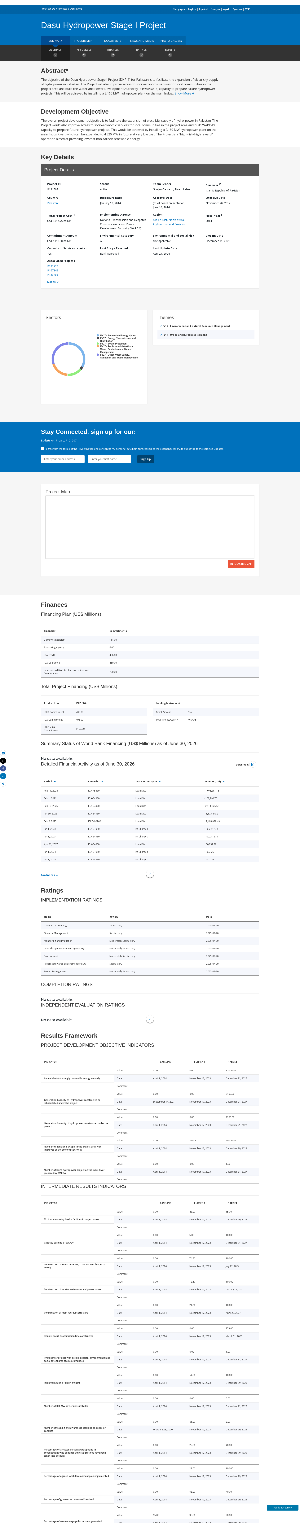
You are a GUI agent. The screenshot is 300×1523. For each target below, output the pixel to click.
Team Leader (162, 184)
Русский (237, 9)
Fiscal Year (214, 215)
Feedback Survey (283, 1507)
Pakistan (52, 203)
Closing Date (214, 235)
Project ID (54, 184)
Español (203, 9)
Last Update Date (165, 248)
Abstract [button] (55, 53)
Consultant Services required (67, 248)
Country (52, 198)
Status (104, 184)
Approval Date (163, 198)
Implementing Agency (115, 214)
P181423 (52, 266)
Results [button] (170, 53)
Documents (112, 40)
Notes (51, 282)
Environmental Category (117, 235)
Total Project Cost (61, 215)
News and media (142, 40)
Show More (184, 93)
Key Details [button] (84, 53)
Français (215, 9)
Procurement (84, 40)
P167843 (52, 270)
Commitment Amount (62, 235)
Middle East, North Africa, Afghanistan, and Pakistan (169, 222)
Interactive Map (241, 563)
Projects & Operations (70, 8)
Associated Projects (61, 261)
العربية (226, 9)
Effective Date (215, 198)
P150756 (52, 274)
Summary (55, 40)
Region (157, 214)
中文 (247, 9)
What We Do (48, 8)
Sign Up (145, 459)
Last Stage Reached (114, 248)
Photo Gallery (171, 40)
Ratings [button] (141, 53)
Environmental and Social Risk (173, 235)
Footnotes (48, 875)
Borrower (213, 184)
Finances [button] (112, 53)
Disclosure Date (111, 198)
